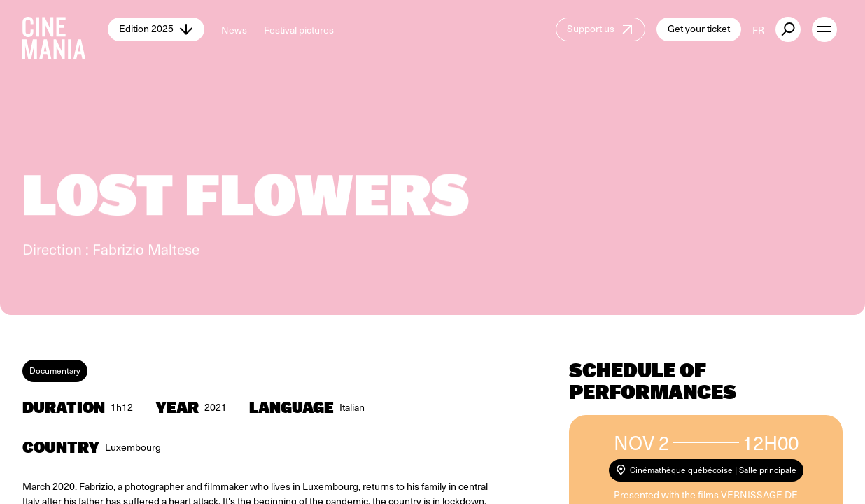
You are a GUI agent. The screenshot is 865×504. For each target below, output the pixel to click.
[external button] (788, 29)
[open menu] (824, 29)
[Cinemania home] (65, 29)
